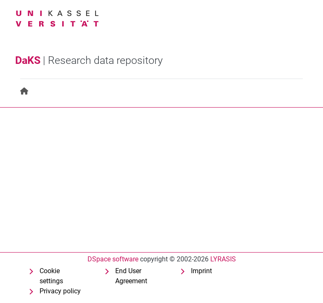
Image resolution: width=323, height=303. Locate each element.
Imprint (201, 271)
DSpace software (112, 259)
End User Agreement (131, 276)
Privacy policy (60, 291)
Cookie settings (51, 276)
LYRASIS (223, 259)
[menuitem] (24, 91)
